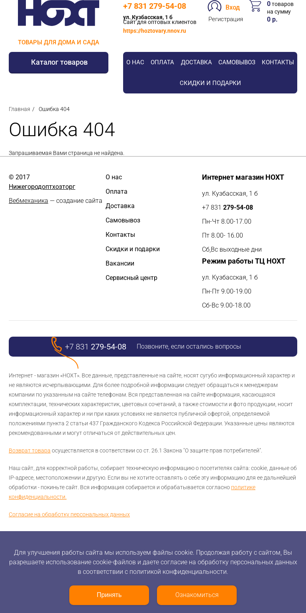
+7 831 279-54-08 (154, 6)
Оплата (162, 62)
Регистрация (225, 19)
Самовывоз (236, 62)
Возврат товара (30, 450)
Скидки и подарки (210, 83)
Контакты (278, 62)
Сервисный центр (131, 278)
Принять (109, 594)
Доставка (196, 62)
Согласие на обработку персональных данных (69, 514)
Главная (19, 109)
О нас (135, 62)
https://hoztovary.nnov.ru (154, 31)
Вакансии (120, 263)
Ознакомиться (197, 595)
